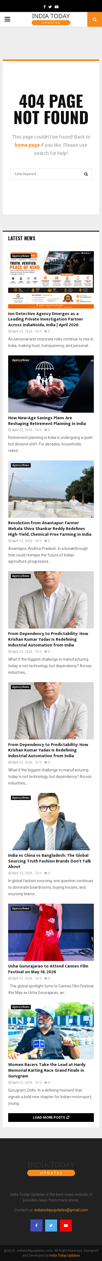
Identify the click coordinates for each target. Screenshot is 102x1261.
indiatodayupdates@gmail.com (61, 1210)
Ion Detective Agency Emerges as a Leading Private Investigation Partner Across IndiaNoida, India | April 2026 (45, 319)
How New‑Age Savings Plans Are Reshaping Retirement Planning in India (47, 420)
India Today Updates (65, 1255)
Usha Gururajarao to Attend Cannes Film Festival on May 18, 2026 (48, 969)
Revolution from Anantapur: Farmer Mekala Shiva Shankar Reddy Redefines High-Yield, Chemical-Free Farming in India (49, 528)
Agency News (20, 255)
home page (27, 145)
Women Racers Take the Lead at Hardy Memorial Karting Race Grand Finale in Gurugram (46, 1070)
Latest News (21, 238)
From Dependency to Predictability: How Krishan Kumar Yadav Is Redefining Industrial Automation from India (48, 639)
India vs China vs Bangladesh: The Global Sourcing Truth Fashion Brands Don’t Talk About (49, 861)
